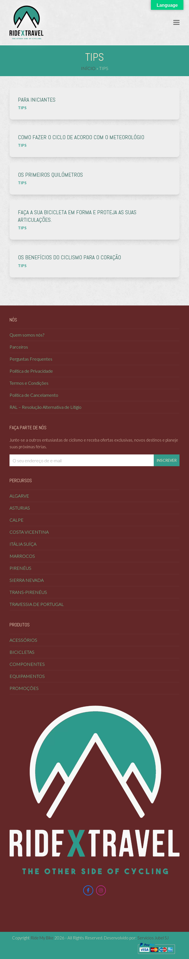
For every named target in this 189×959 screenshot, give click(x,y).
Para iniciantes (36, 99)
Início (88, 68)
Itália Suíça (23, 544)
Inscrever (167, 460)
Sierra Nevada (27, 580)
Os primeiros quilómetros (50, 174)
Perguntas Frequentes (31, 358)
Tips (22, 108)
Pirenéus (20, 568)
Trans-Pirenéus (28, 592)
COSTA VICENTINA (29, 532)
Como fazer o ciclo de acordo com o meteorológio (81, 137)
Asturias (20, 507)
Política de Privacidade (31, 371)
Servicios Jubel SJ (153, 937)
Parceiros (19, 346)
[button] (176, 22)
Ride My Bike (42, 937)
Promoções (24, 688)
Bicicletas (22, 652)
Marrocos (22, 556)
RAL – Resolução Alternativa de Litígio (45, 407)
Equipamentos (27, 676)
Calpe (17, 519)
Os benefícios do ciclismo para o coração (69, 257)
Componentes (27, 664)
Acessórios (23, 640)
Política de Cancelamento (34, 395)
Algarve (19, 495)
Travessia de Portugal (37, 604)
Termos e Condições (29, 383)
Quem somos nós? (27, 334)
